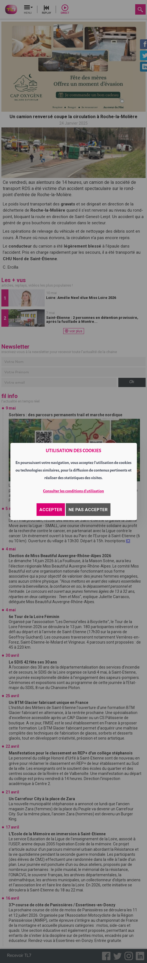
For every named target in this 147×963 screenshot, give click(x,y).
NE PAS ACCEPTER (88, 509)
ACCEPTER (50, 509)
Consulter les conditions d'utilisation (73, 491)
